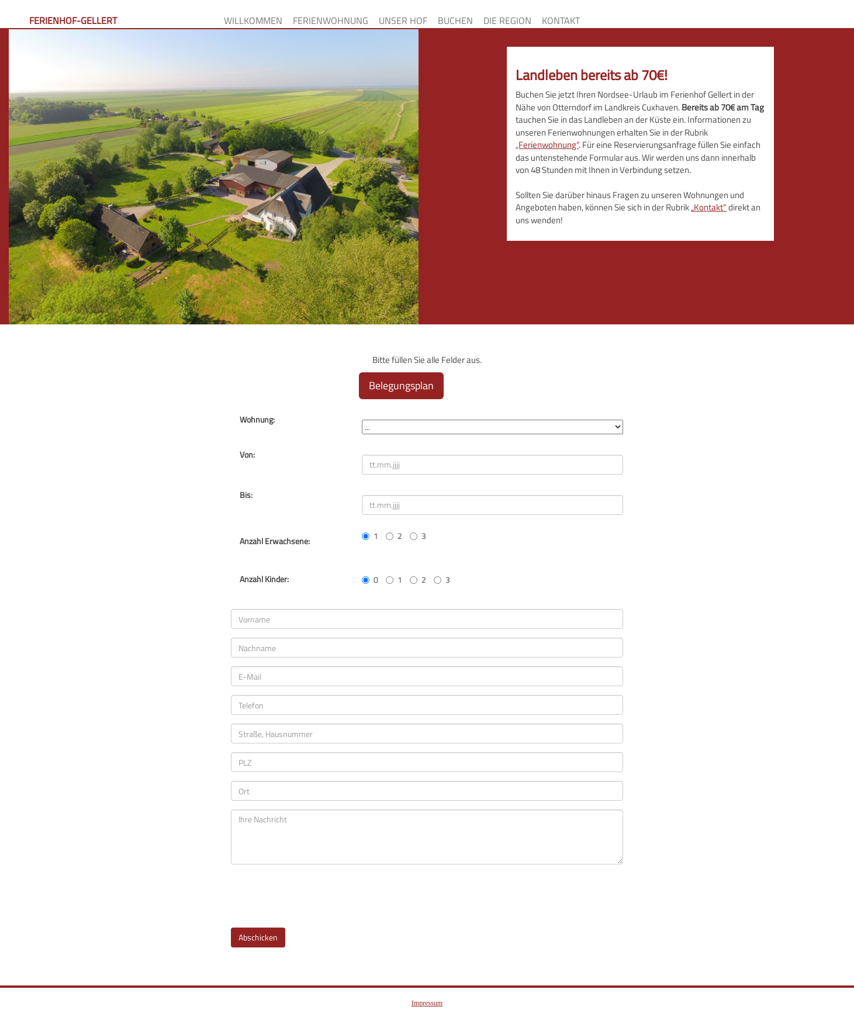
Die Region (507, 19)
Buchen (455, 19)
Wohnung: (257, 420)
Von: (247, 455)
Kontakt (561, 19)
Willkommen (253, 19)
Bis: (246, 495)
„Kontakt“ (709, 207)
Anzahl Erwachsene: (275, 541)
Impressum (427, 1003)
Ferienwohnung (330, 19)
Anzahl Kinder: (264, 579)
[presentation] (320, 896)
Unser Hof (403, 19)
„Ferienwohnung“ (547, 144)
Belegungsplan (401, 385)
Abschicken (258, 937)
